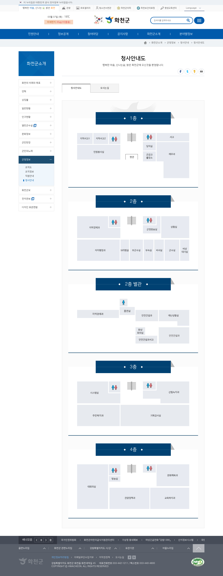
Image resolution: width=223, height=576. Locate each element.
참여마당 (93, 34)
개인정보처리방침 (60, 557)
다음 (46, 540)
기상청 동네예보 (130, 540)
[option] (68, 540)
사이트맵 (199, 20)
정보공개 (63, 34)
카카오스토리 (194, 71)
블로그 (134, 557)
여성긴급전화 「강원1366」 (158, 540)
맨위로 (198, 548)
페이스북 (181, 71)
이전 (36, 540)
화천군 (112, 20)
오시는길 (119, 557)
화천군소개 (153, 34)
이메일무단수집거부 (84, 557)
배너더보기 (50, 540)
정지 (41, 540)
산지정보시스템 (185, 540)
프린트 (201, 71)
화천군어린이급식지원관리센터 (99, 540)
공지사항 (122, 34)
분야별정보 (186, 34)
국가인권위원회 (68, 540)
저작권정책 (104, 557)
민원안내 (33, 34)
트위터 (187, 71)
